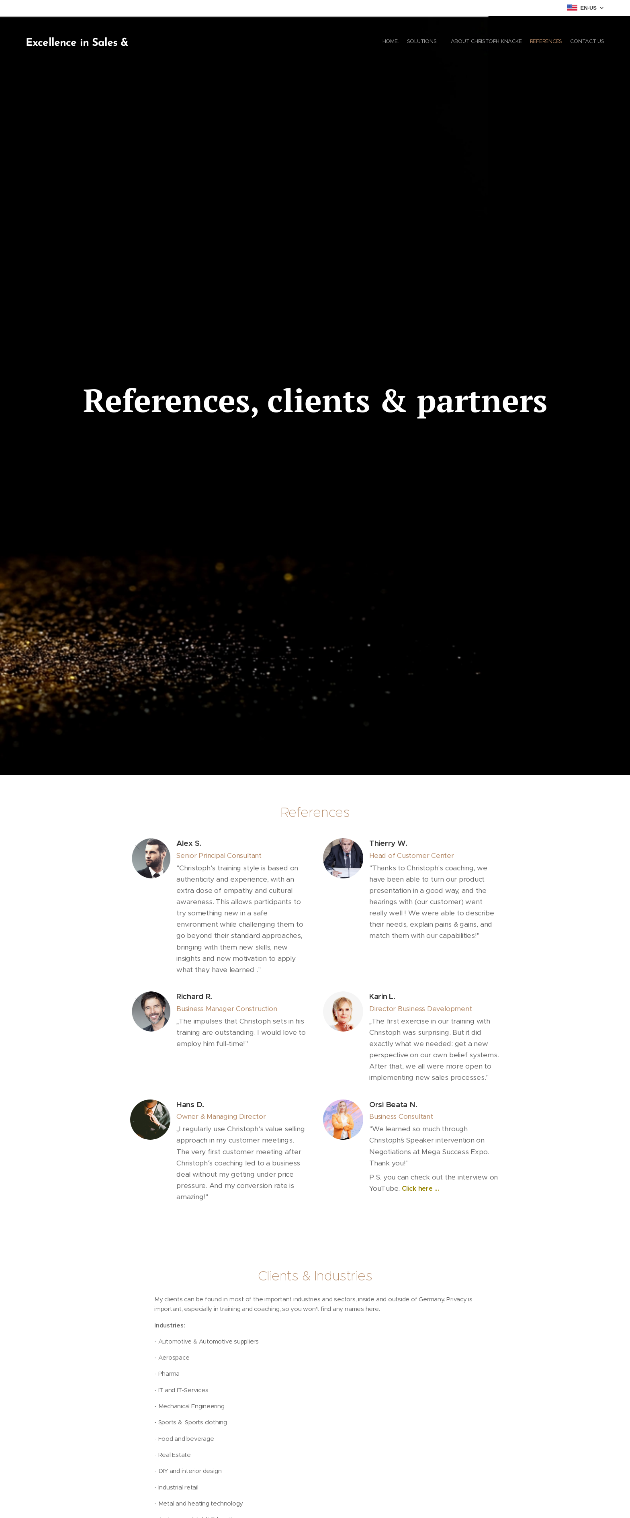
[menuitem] (567, 42)
